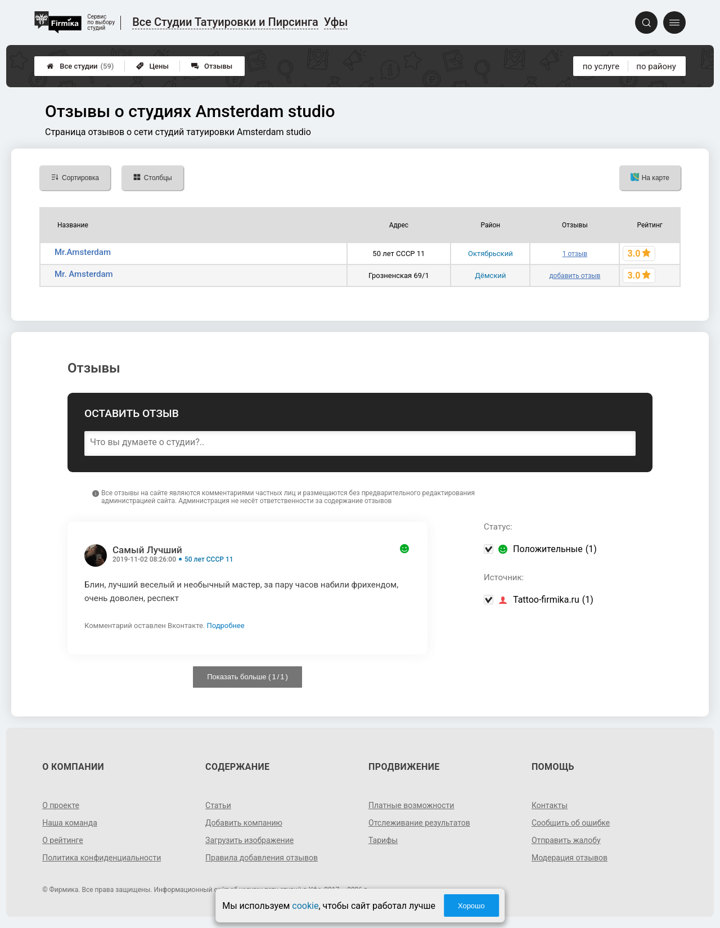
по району (656, 66)
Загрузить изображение (249, 840)
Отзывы (211, 66)
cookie (305, 905)
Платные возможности (411, 805)
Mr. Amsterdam (84, 274)
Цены (152, 66)
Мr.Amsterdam (83, 252)
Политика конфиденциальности (101, 857)
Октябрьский (490, 253)
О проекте (60, 805)
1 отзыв (574, 254)
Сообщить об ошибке (571, 822)
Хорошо (471, 906)
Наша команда (69, 822)
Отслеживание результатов (419, 822)
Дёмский (490, 275)
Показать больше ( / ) (247, 677)
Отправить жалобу (566, 840)
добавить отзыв (574, 276)
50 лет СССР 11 (208, 559)
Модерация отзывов (570, 857)
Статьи (218, 805)
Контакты (550, 805)
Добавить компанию (243, 822)
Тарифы (383, 840)
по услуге (601, 66)
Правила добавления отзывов (261, 857)
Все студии (80, 66)
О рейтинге (62, 840)
